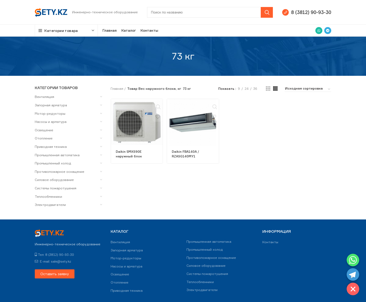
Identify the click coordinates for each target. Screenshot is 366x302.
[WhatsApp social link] (318, 30)
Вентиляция (44, 97)
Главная (117, 88)
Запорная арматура (51, 105)
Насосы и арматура (51, 122)
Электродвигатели (50, 205)
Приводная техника (51, 147)
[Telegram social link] (327, 30)
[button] (54, 273)
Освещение (44, 130)
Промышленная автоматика (57, 155)
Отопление (44, 138)
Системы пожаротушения (55, 188)
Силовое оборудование (54, 180)
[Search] (210, 12)
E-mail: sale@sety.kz (53, 261)
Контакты (270, 242)
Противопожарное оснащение (59, 172)
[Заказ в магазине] (308, 89)
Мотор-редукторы (50, 113)
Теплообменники (48, 196)
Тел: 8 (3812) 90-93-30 (54, 255)
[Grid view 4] (275, 88)
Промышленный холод (53, 163)
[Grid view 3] (268, 88)
